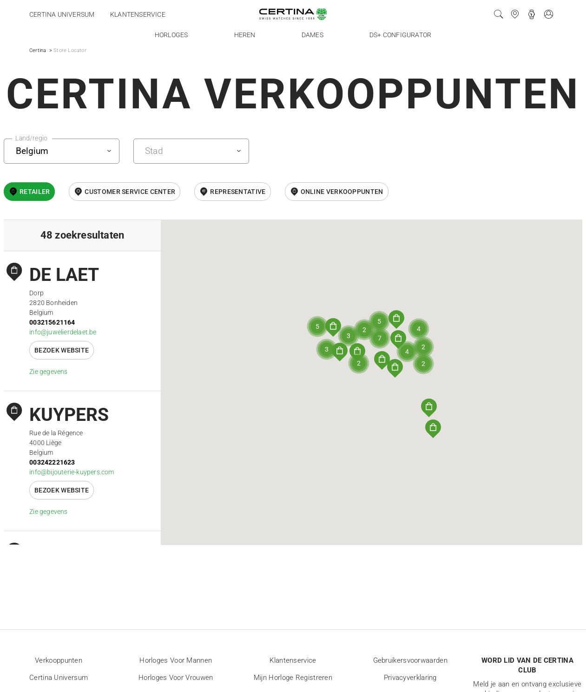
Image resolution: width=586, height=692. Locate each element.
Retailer (35, 191)
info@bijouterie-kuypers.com (71, 472)
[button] (429, 408)
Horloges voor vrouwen (175, 677)
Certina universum (61, 14)
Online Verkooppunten (342, 191)
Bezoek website (61, 350)
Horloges (171, 35)
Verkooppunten (58, 660)
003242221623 (52, 462)
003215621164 (52, 322)
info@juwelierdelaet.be (62, 332)
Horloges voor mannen (175, 660)
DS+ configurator (400, 35)
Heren (245, 35)
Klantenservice (137, 14)
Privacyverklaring (410, 677)
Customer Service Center (130, 191)
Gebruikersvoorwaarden (410, 660)
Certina (37, 50)
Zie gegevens (48, 371)
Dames (312, 35)
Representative (237, 191)
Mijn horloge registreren (293, 677)
